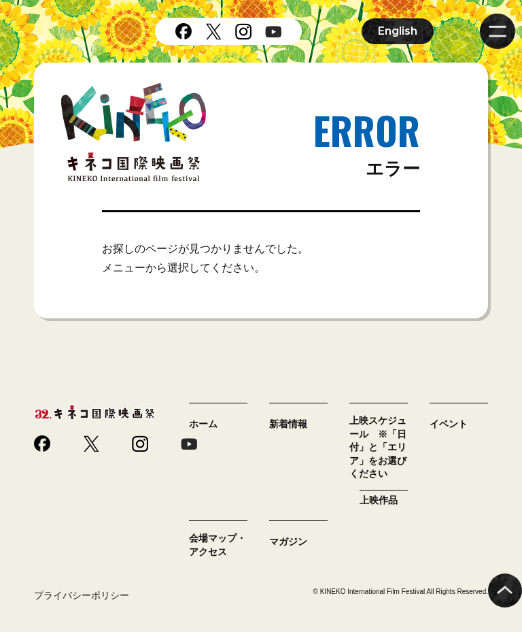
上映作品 (379, 500)
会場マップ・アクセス (217, 545)
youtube (273, 31)
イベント (449, 423)
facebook (183, 31)
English (397, 30)
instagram (243, 31)
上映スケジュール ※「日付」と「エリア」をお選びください (377, 447)
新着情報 (288, 423)
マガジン (288, 541)
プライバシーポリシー (81, 595)
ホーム (203, 423)
